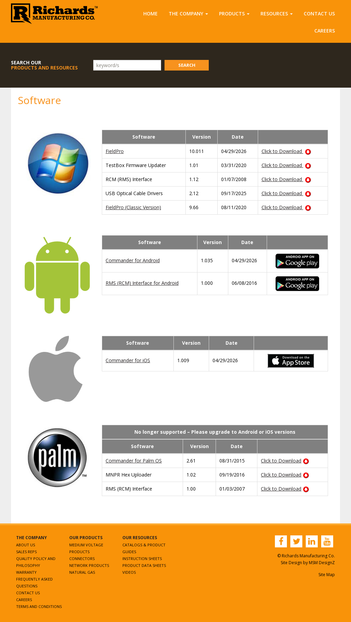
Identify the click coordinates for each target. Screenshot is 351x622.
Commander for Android (133, 260)
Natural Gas (82, 572)
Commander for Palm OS (134, 460)
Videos (129, 572)
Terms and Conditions (39, 606)
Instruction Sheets (142, 558)
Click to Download (286, 151)
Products (234, 13)
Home (150, 13)
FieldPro (115, 151)
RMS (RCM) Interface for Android (142, 283)
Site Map (326, 574)
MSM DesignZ (322, 563)
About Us (25, 544)
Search (186, 65)
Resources (277, 13)
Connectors (82, 558)
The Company (188, 13)
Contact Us (319, 13)
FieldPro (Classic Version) (133, 207)
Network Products (89, 565)
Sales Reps (26, 551)
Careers (324, 30)
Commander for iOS (128, 360)
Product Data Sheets (144, 565)
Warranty (26, 572)
